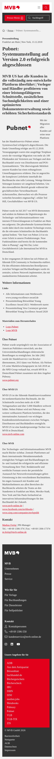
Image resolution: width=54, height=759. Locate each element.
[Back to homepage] (12, 7)
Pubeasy (11, 707)
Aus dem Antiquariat (18, 667)
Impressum (10, 750)
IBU (9, 687)
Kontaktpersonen (17, 626)
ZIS (9, 723)
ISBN (10, 691)
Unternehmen (12, 568)
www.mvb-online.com (13, 434)
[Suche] (37, 18)
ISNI (9, 695)
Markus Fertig (9, 525)
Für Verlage (11, 595)
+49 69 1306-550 (17, 631)
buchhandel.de (14, 675)
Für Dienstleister (13, 605)
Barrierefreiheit (12, 736)
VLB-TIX (12, 719)
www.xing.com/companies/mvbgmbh (20, 512)
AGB (7, 743)
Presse (10, 30)
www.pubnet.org (10, 380)
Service (8, 579)
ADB (9, 663)
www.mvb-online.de (12, 505)
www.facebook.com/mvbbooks (17, 509)
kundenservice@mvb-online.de (25, 636)
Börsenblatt (13, 671)
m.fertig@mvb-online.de (14, 532)
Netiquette (10, 739)
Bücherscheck (14, 683)
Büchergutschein (15, 679)
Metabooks (12, 703)
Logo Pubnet (12, 326)
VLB (9, 715)
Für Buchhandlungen (15, 600)
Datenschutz (11, 746)
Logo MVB (11, 330)
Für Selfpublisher (14, 610)
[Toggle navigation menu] (39, 7)
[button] (45, 7)
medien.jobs (13, 699)
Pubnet (10, 711)
